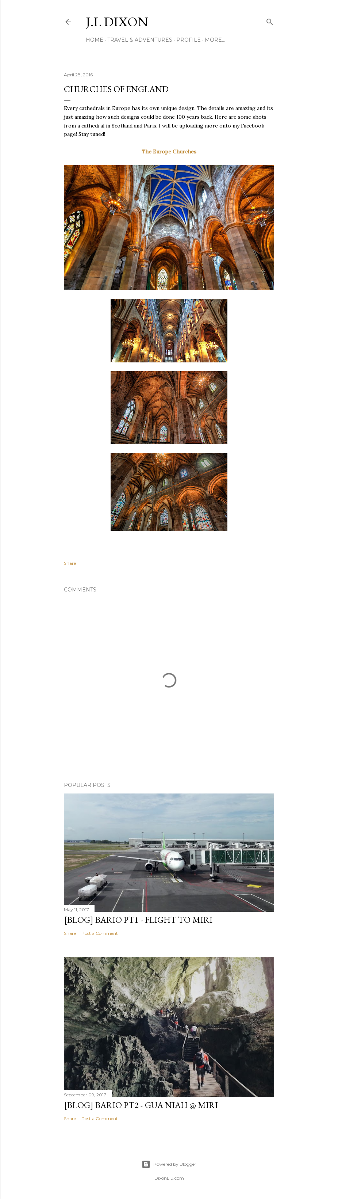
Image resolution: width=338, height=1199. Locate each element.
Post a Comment (99, 933)
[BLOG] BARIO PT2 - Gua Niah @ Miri (141, 1105)
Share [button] (70, 563)
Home (94, 40)
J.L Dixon (117, 21)
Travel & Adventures (139, 40)
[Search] (269, 20)
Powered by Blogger (169, 1164)
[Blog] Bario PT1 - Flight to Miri (138, 919)
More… (215, 40)
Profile (188, 40)
